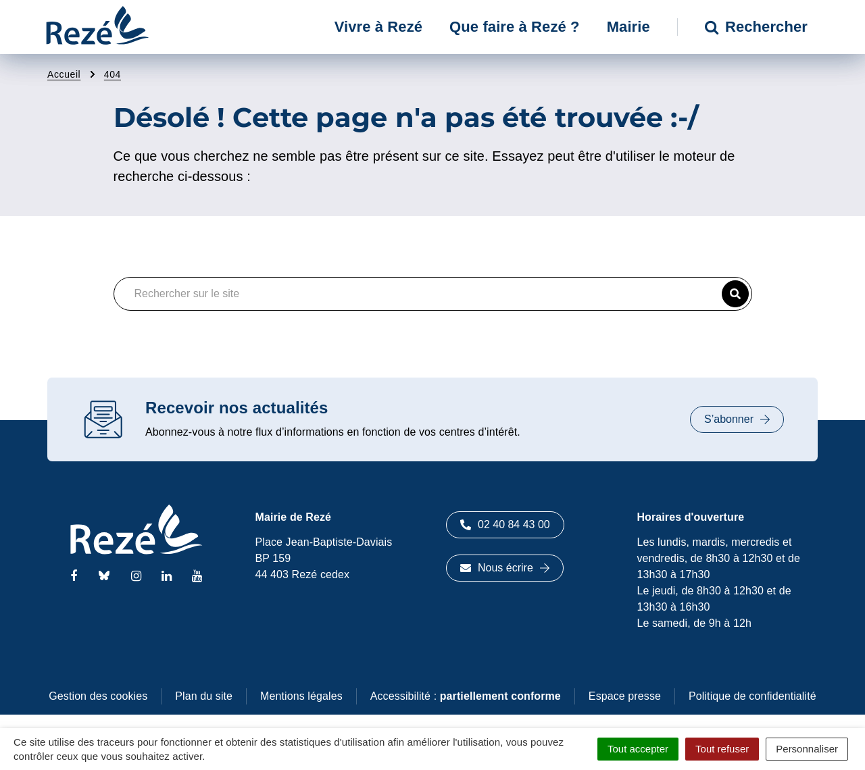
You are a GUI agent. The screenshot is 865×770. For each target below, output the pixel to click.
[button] (735, 293)
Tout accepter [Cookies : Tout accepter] (638, 748)
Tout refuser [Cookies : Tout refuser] (722, 748)
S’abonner (737, 419)
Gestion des (98, 696)
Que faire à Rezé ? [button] (514, 26)
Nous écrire (504, 567)
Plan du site (203, 696)
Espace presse (625, 696)
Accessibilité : (465, 696)
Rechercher (756, 26)
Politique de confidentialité (752, 696)
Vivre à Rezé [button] (378, 26)
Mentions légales (301, 696)
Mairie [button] (628, 26)
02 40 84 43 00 (505, 524)
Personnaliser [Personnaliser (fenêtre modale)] (807, 748)
